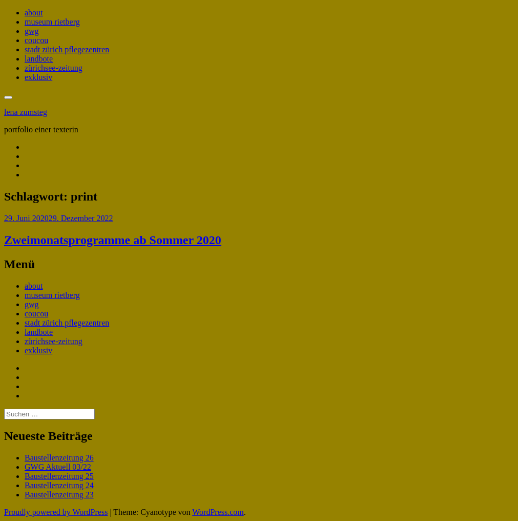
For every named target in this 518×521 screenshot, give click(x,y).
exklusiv (38, 77)
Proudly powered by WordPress (56, 512)
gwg (32, 31)
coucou (36, 40)
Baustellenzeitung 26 (59, 457)
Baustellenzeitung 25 (59, 476)
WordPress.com (217, 512)
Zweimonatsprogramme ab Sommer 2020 (112, 240)
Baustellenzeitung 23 (59, 494)
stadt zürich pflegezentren (67, 49)
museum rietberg (52, 21)
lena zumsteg (25, 112)
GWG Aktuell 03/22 (58, 467)
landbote (39, 58)
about (34, 12)
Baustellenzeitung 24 (59, 485)
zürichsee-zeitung (53, 68)
